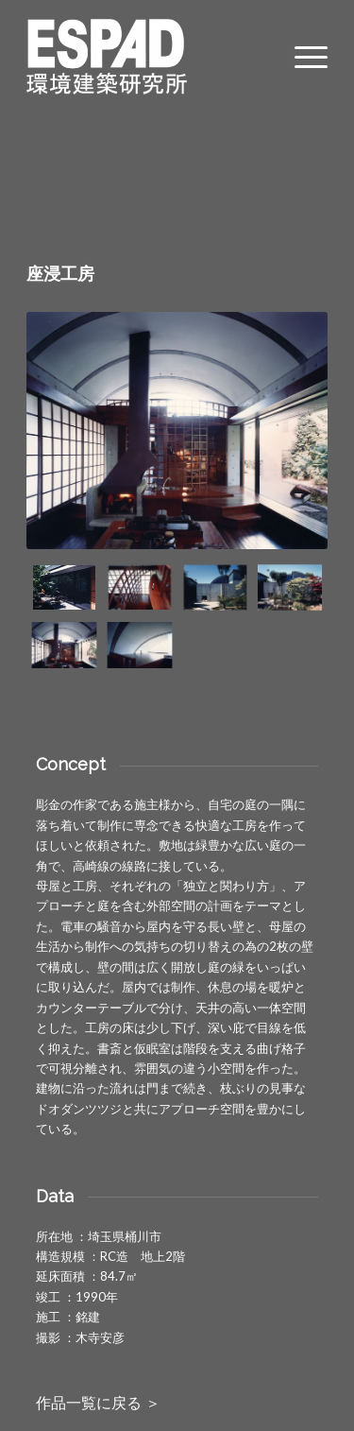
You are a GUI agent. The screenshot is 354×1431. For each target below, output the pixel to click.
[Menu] (302, 57)
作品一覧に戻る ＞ (98, 1403)
